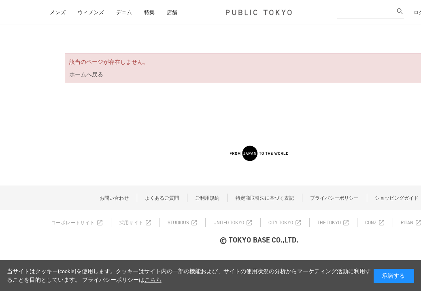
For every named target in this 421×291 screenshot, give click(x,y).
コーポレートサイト (73, 222)
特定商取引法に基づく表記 (265, 198)
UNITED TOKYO (228, 222)
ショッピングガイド (397, 198)
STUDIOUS (178, 222)
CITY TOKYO (280, 222)
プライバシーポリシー (334, 198)
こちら (153, 280)
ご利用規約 (207, 198)
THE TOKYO (329, 222)
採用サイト (131, 222)
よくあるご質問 (162, 198)
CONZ (370, 222)
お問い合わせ (114, 198)
